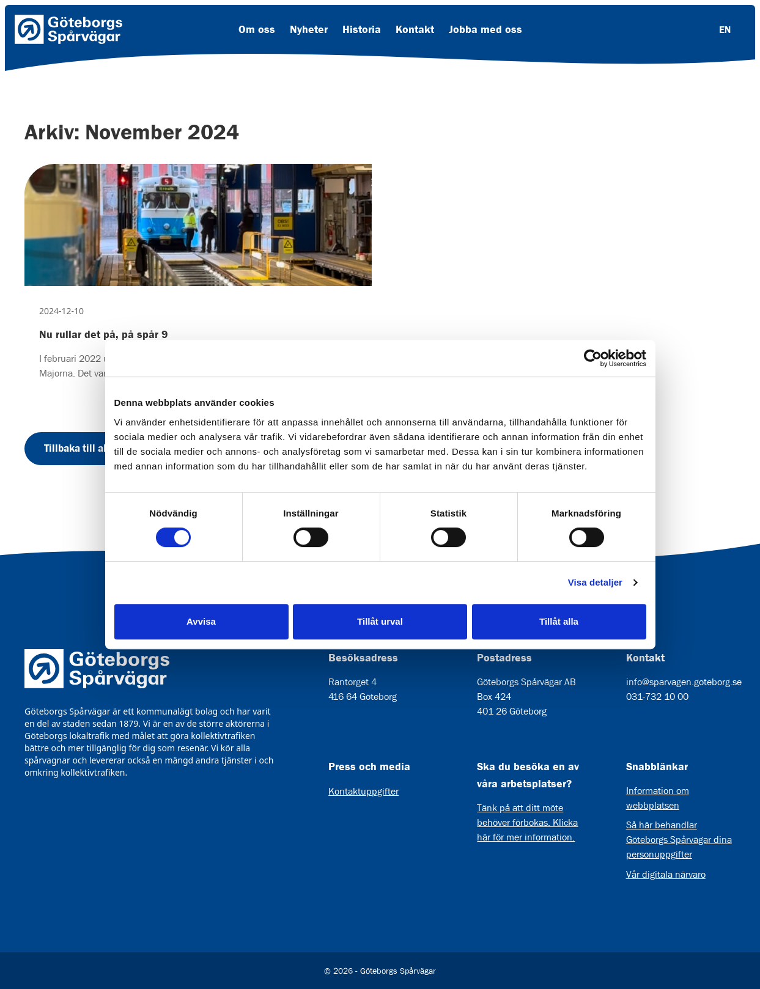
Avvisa (201, 621)
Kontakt (415, 29)
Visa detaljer (595, 582)
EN (725, 29)
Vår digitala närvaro (666, 874)
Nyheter (309, 29)
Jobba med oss (485, 29)
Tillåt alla (558, 621)
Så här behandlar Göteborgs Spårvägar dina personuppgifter (679, 839)
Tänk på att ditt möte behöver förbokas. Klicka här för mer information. (527, 822)
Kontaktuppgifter (363, 791)
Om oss (256, 29)
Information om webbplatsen (657, 798)
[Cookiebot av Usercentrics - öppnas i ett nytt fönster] (592, 358)
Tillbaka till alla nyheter (98, 448)
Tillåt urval (380, 621)
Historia (361, 29)
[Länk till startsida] (68, 29)
